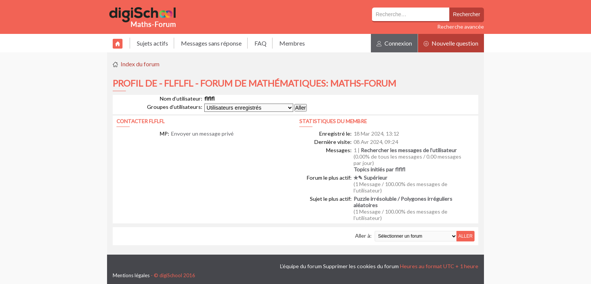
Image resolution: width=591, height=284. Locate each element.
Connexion (394, 43)
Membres (292, 43)
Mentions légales (131, 275)
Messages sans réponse (211, 43)
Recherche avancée (460, 26)
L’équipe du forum (301, 266)
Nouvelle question (451, 43)
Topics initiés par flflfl (379, 169)
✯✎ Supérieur (370, 177)
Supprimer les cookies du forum (361, 266)
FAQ (260, 43)
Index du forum (140, 63)
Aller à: (363, 235)
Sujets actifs (152, 43)
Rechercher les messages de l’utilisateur (409, 150)
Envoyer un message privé (202, 133)
